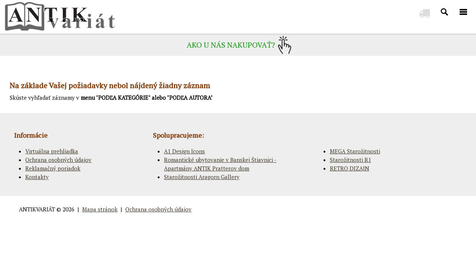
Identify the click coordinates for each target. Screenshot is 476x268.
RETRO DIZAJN (349, 168)
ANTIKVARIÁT (37, 209)
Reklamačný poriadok (52, 168)
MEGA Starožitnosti (355, 151)
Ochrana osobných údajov (58, 159)
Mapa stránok (100, 209)
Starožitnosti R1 (350, 159)
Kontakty (37, 177)
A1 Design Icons (184, 151)
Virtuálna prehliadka (51, 151)
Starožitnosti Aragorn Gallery (201, 177)
